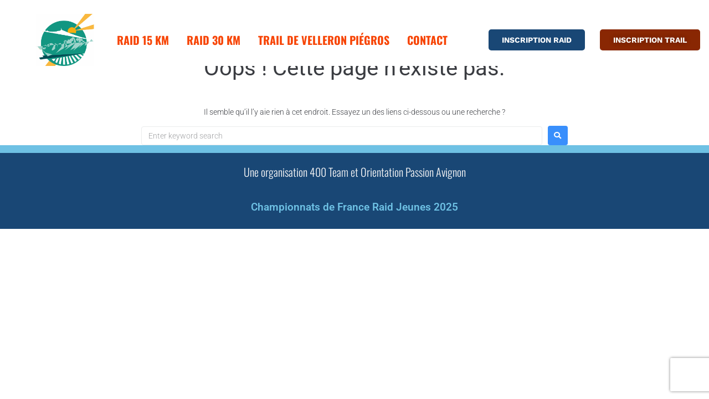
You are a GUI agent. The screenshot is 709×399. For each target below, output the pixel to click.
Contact (427, 40)
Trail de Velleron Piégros (323, 40)
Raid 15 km (143, 40)
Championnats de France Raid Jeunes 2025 (354, 237)
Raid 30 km (213, 40)
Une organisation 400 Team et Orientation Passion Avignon (355, 202)
